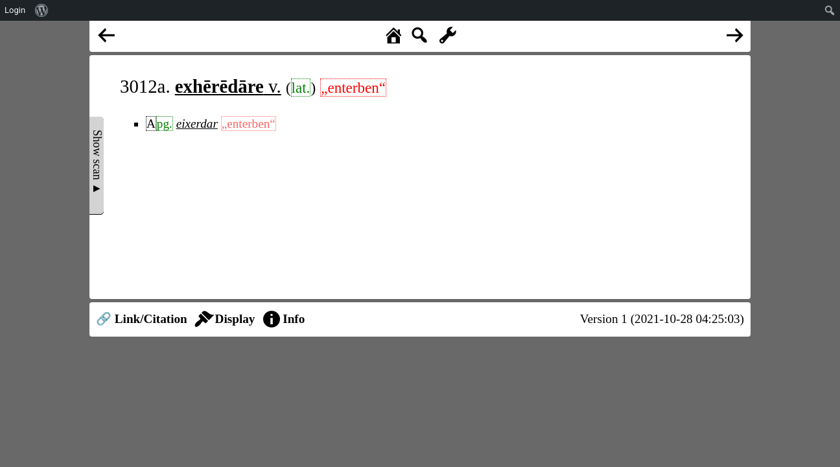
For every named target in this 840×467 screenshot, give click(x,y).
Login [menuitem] (15, 10)
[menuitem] (41, 10)
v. (228, 86)
